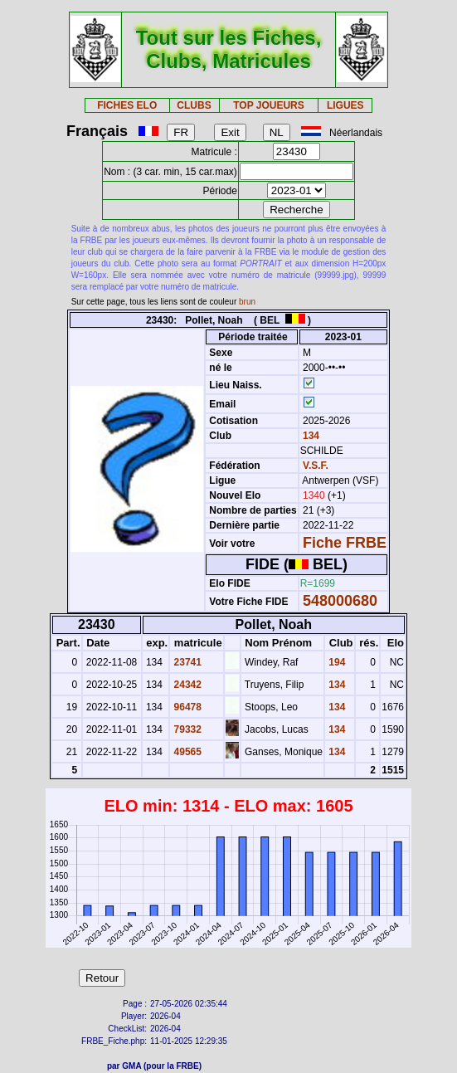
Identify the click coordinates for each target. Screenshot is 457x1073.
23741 (186, 662)
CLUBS (194, 105)
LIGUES (345, 105)
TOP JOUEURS (268, 105)
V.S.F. (315, 465)
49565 (186, 752)
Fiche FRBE (345, 542)
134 (309, 435)
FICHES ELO (127, 105)
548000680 (340, 601)
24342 (186, 684)
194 (335, 662)
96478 (186, 707)
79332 (186, 729)
